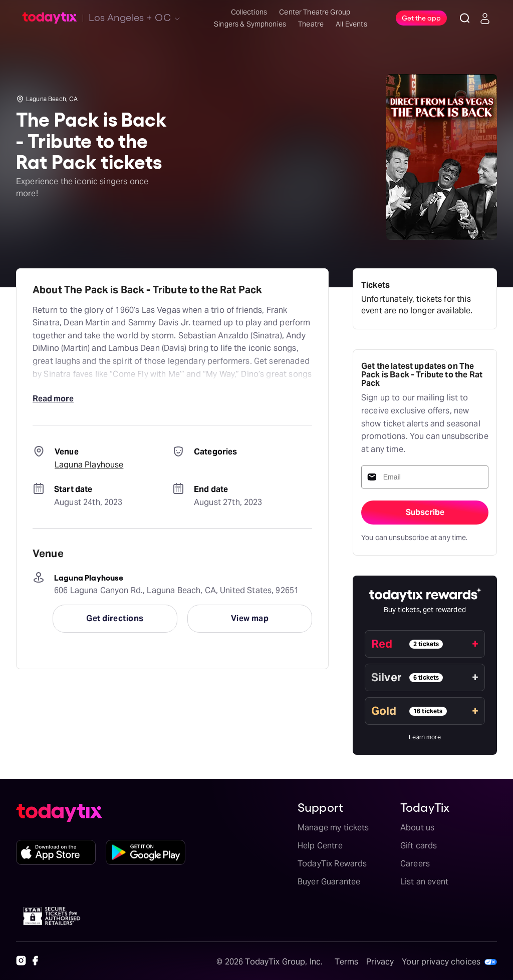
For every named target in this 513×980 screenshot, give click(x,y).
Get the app (421, 18)
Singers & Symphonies (250, 24)
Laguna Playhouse (89, 464)
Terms (346, 961)
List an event (424, 881)
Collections (249, 12)
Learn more (425, 737)
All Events (351, 24)
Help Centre (320, 845)
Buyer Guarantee (329, 881)
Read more (53, 398)
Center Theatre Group (314, 12)
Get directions (114, 618)
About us (417, 827)
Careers (415, 863)
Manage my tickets (333, 827)
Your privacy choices (441, 961)
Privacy (380, 961)
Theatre (311, 24)
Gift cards (418, 845)
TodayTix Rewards (332, 863)
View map (250, 618)
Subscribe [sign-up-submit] (425, 512)
